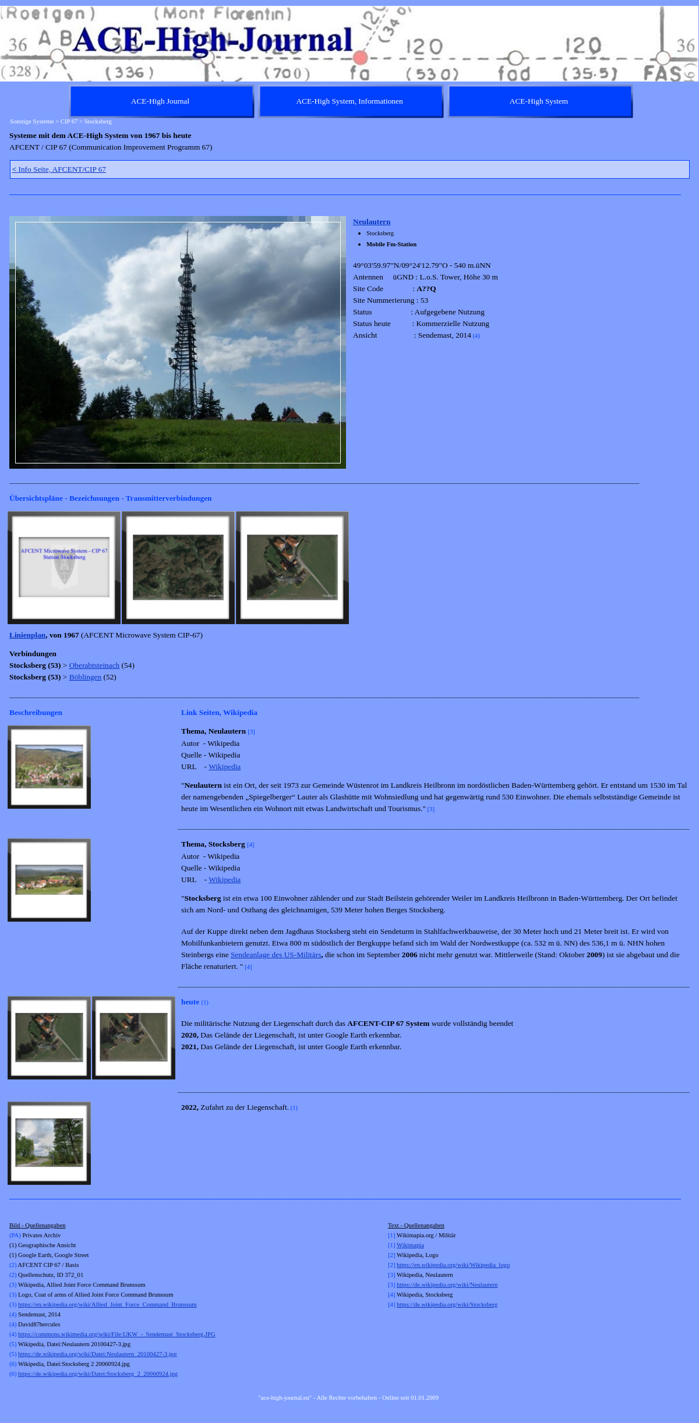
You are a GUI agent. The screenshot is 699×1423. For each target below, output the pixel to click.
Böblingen (85, 676)
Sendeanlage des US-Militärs (276, 954)
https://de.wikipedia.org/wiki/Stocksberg (447, 1304)
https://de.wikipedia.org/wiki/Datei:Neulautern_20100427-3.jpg (97, 1354)
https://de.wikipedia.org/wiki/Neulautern (447, 1285)
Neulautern (371, 221)
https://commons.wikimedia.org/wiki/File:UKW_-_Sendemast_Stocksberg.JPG (117, 1334)
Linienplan (27, 635)
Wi (400, 1245)
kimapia (414, 1245)
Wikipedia (225, 766)
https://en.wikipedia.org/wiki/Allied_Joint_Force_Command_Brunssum (107, 1304)
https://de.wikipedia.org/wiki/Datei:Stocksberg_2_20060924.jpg (98, 1374)
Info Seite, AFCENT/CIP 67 (59, 169)
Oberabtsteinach (94, 665)
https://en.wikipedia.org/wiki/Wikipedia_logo (453, 1265)
